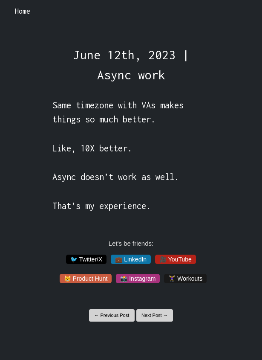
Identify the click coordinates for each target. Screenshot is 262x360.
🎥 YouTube (175, 259)
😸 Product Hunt (86, 278)
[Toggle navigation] (244, 11)
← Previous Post (111, 315)
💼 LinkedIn (131, 259)
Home (22, 11)
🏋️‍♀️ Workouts (185, 278)
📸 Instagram (137, 278)
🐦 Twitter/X (86, 259)
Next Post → (154, 315)
